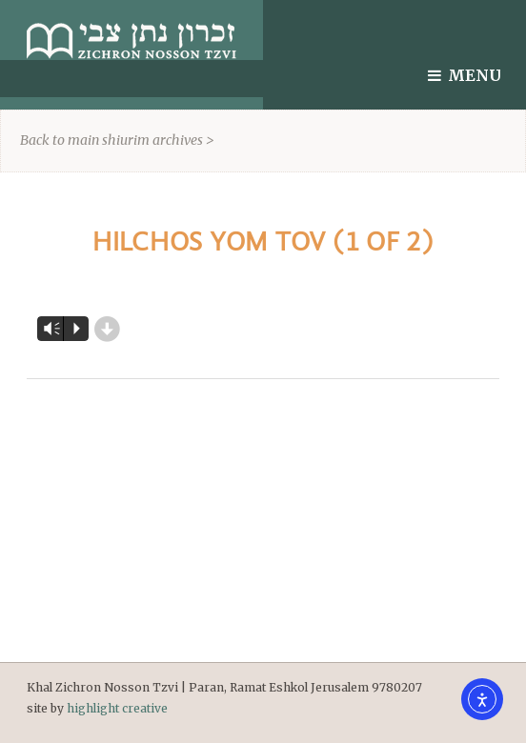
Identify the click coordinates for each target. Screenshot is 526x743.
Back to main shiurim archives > (117, 140)
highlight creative (117, 708)
